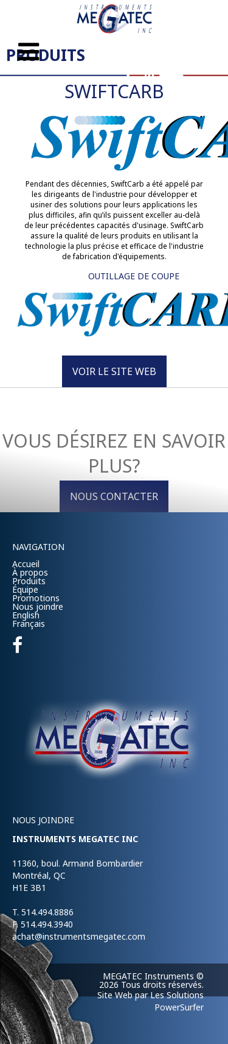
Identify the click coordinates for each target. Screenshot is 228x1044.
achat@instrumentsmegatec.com (78, 936)
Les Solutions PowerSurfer (177, 1001)
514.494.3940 (47, 924)
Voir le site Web (114, 371)
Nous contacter (114, 496)
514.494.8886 (47, 912)
